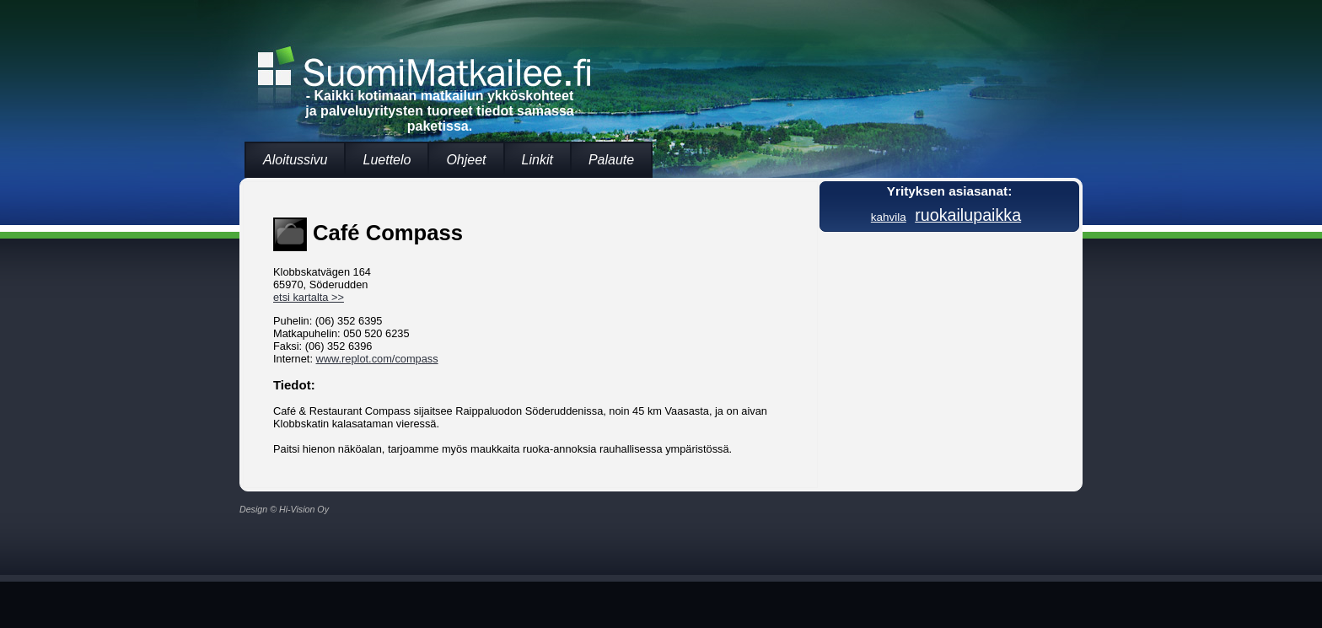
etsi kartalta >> (308, 297)
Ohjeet (466, 160)
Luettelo (387, 160)
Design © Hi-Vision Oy (284, 509)
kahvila (888, 217)
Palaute (611, 160)
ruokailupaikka (968, 215)
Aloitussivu (295, 160)
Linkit (537, 160)
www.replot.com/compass (377, 358)
